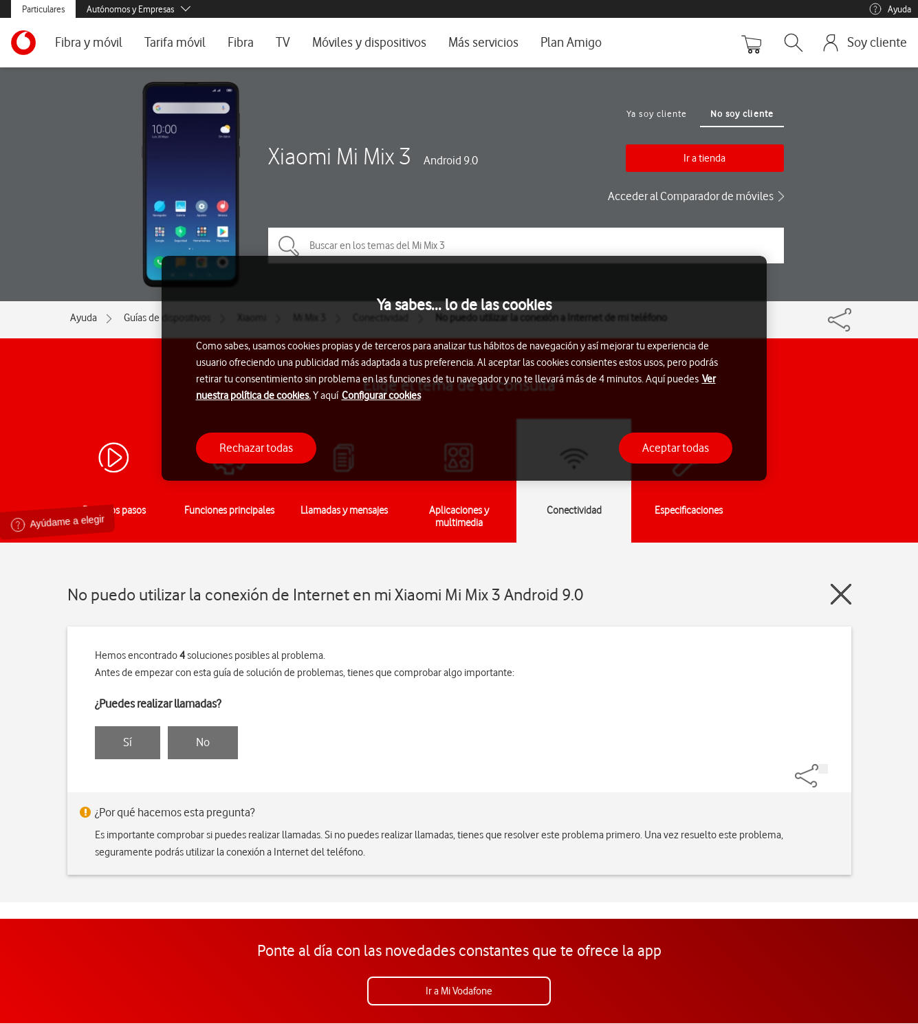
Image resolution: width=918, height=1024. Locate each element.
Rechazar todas (256, 448)
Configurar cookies (381, 395)
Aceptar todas (675, 448)
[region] (464, 368)
